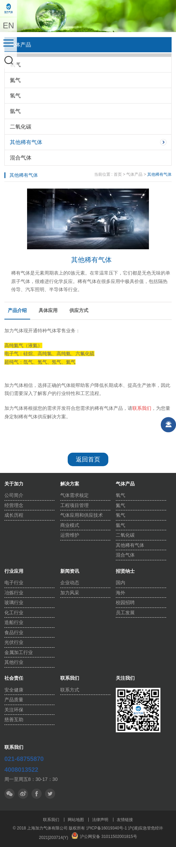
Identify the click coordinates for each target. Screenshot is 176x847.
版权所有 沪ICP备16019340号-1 (98, 828)
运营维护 (69, 535)
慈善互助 (13, 719)
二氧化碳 (20, 127)
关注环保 (13, 709)
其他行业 (13, 662)
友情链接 (125, 819)
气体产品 (134, 174)
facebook (50, 794)
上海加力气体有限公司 (8, 8)
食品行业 (13, 632)
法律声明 (100, 819)
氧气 (15, 64)
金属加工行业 (18, 652)
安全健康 (13, 690)
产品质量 (13, 699)
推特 (36, 794)
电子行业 (13, 582)
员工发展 (125, 612)
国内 (120, 582)
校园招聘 (125, 602)
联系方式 (69, 690)
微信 (9, 794)
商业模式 (69, 525)
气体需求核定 (74, 495)
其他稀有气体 (26, 142)
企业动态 (69, 582)
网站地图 (76, 819)
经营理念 (13, 505)
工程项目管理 (74, 505)
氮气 (15, 80)
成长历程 (13, 515)
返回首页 (88, 459)
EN (8, 25)
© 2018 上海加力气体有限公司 (41, 828)
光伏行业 (13, 642)
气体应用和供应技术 (81, 515)
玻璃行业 (13, 602)
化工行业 (13, 612)
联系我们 (51, 819)
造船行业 (13, 622)
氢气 (15, 95)
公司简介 (13, 495)
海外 (120, 592)
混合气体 (20, 158)
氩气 (15, 111)
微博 (23, 794)
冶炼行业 (13, 592)
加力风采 (69, 592)
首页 (118, 174)
